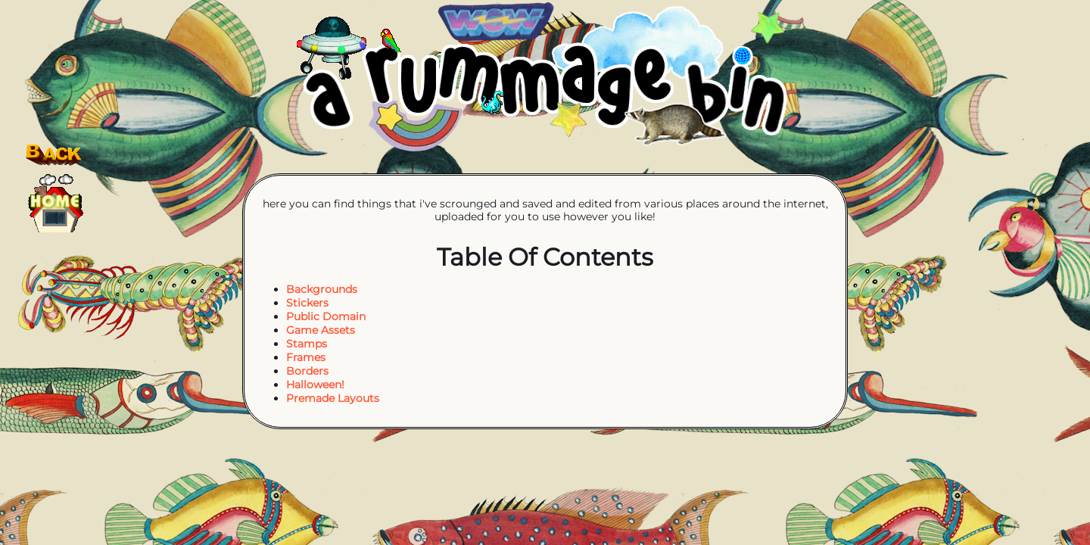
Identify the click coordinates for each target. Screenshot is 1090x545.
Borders (307, 371)
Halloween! (315, 384)
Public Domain (326, 316)
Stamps (306, 343)
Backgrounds (321, 289)
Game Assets (320, 330)
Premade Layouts (332, 398)
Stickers (307, 303)
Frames (305, 357)
